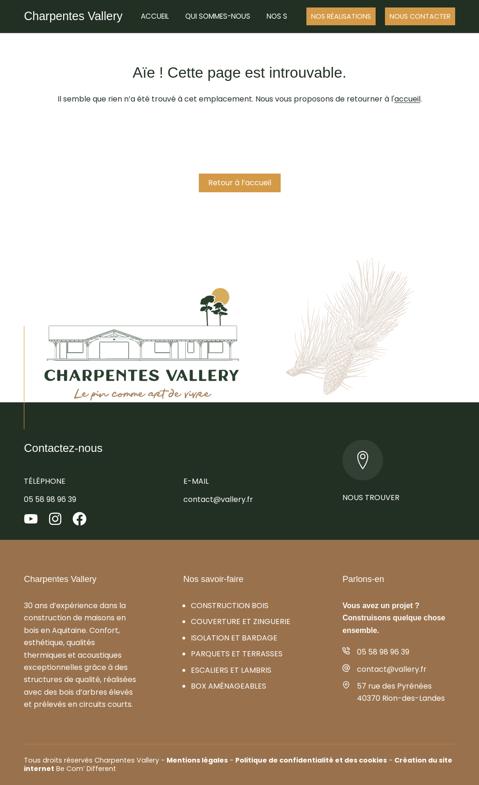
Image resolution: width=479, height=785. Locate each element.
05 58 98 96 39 (50, 499)
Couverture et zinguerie (240, 621)
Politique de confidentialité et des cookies (311, 760)
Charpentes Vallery (73, 15)
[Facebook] (80, 519)
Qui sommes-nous (217, 16)
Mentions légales (197, 760)
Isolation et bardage (234, 637)
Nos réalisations (341, 16)
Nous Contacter (420, 16)
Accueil (155, 16)
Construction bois (230, 605)
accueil (407, 99)
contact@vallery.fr (218, 499)
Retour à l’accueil (239, 182)
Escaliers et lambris (231, 670)
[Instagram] (55, 519)
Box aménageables (228, 686)
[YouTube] (31, 519)
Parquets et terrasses (237, 653)
